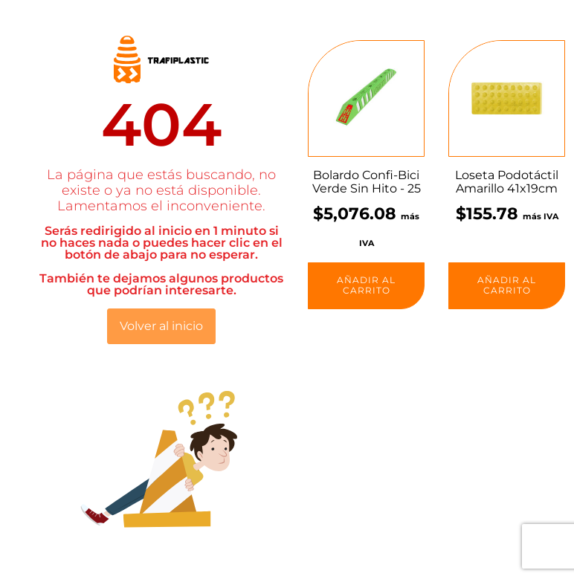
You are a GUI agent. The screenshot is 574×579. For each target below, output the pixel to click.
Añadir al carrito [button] (366, 285)
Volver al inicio (161, 326)
